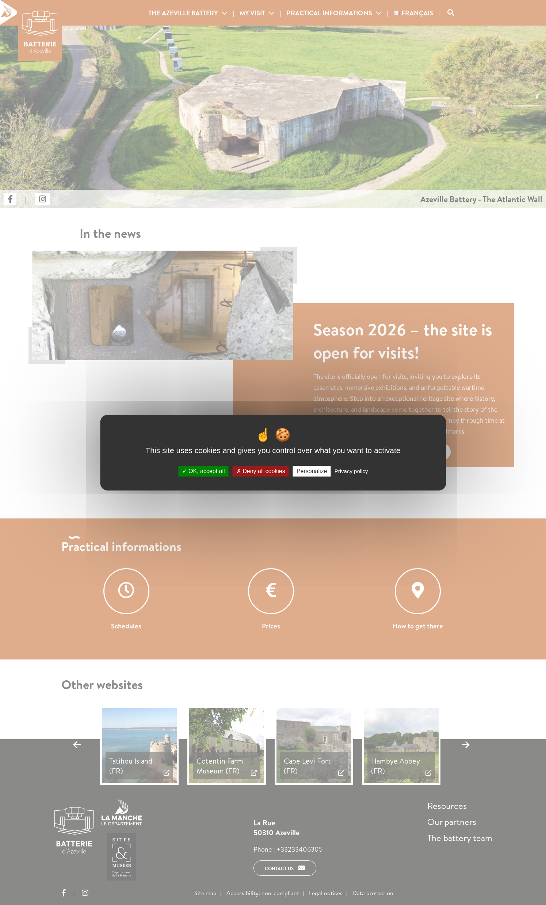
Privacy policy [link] (351, 471)
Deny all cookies (260, 471)
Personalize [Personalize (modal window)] (312, 471)
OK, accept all (203, 471)
